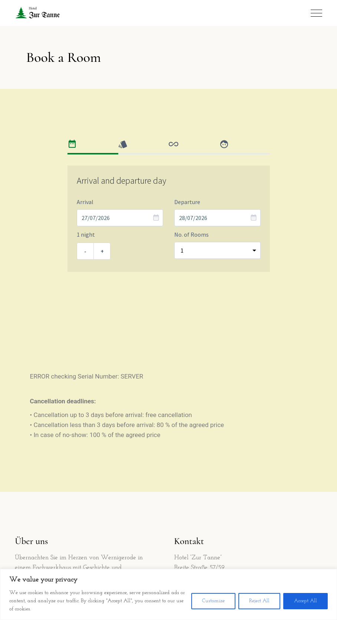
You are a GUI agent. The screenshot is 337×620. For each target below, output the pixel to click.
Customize (213, 601)
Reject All (259, 601)
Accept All (305, 601)
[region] (168, 594)
